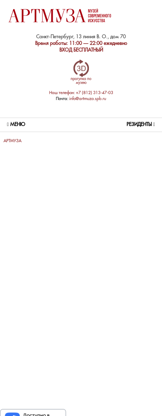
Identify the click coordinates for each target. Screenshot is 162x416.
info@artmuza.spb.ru (87, 99)
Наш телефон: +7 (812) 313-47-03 (81, 93)
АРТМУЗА (12, 141)
